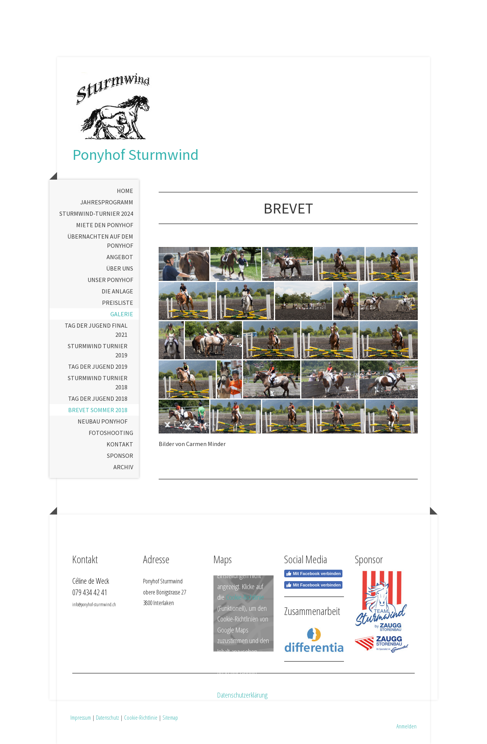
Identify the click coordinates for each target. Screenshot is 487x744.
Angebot (120, 257)
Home (125, 190)
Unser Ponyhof (110, 280)
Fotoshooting (111, 433)
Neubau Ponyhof (102, 421)
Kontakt (120, 444)
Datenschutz (107, 717)
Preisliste (117, 302)
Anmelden (406, 726)
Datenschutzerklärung (242, 695)
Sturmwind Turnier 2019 (97, 350)
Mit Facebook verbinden (313, 573)
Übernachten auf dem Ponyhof (100, 241)
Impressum (80, 717)
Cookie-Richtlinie (245, 597)
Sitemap (170, 717)
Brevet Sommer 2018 (97, 410)
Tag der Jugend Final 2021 (96, 330)
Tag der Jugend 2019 (97, 366)
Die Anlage (117, 291)
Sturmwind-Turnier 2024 (96, 213)
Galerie (121, 314)
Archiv (123, 467)
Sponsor (120, 455)
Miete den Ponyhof (104, 225)
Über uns (119, 268)
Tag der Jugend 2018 (97, 398)
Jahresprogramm (106, 202)
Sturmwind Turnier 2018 (97, 382)
